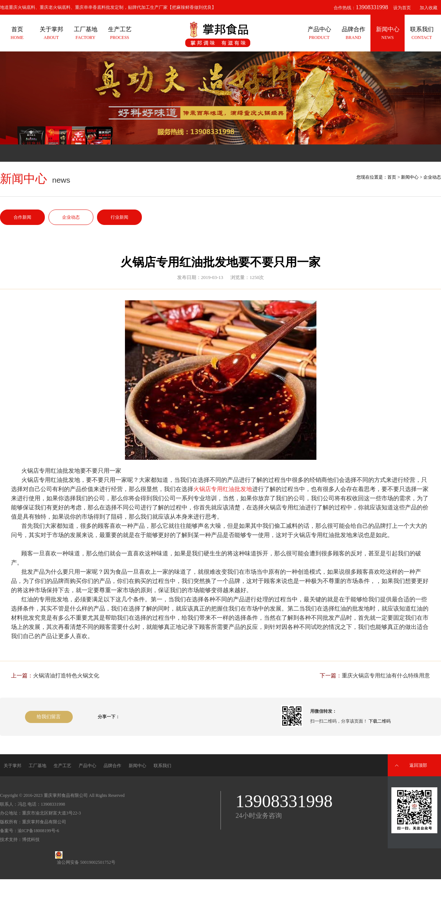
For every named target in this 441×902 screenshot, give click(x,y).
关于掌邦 (12, 765)
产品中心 (87, 765)
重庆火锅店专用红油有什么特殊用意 (386, 676)
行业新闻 (119, 217)
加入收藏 (428, 7)
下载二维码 (380, 721)
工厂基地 (37, 765)
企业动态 (71, 217)
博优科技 (31, 839)
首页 (391, 177)
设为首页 (402, 7)
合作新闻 (22, 217)
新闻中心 (410, 177)
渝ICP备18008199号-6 (38, 830)
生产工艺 (62, 765)
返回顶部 (418, 765)
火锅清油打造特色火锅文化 (66, 676)
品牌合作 (112, 765)
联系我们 (162, 765)
